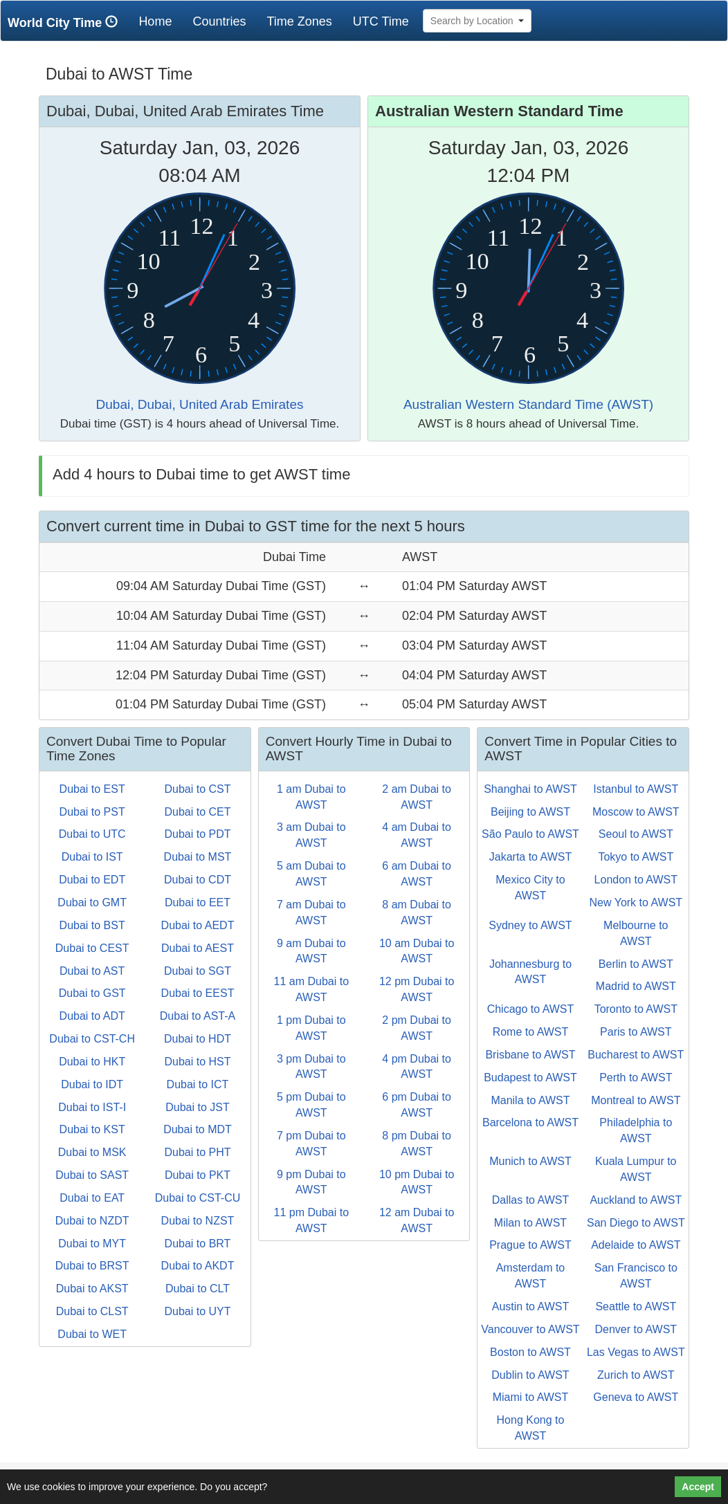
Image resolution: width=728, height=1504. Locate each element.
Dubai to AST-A (197, 1016)
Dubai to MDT (197, 1129)
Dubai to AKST (92, 1288)
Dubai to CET (197, 812)
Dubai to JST (197, 1107)
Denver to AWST (636, 1329)
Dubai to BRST (92, 1266)
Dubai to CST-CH (92, 1039)
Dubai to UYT (197, 1311)
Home (160, 21)
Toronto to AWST (635, 1009)
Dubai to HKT (92, 1061)
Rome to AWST (531, 1032)
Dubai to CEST (92, 948)
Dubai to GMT (92, 902)
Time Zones (298, 21)
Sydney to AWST (530, 925)
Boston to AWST (530, 1352)
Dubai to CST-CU (198, 1198)
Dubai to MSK (92, 1152)
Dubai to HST (197, 1061)
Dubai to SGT (197, 971)
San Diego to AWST (636, 1223)
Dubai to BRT (198, 1243)
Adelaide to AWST (635, 1245)
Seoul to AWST (636, 834)
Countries (219, 21)
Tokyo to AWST (635, 857)
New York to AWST (636, 902)
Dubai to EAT (92, 1198)
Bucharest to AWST (636, 1055)
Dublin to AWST (530, 1375)
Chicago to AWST (530, 1009)
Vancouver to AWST (530, 1329)
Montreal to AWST (635, 1100)
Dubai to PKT (197, 1175)
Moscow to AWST (636, 812)
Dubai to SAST (92, 1175)
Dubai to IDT (92, 1084)
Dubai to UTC (92, 834)
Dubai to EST (92, 789)
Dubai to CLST (92, 1311)
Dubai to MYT (92, 1243)
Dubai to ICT (198, 1084)
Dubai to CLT (197, 1288)
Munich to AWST (530, 1161)
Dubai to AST (92, 971)
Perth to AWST (635, 1077)
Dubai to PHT (197, 1152)
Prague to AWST (530, 1245)
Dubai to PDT (197, 834)
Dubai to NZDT (92, 1221)
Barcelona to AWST (530, 1122)
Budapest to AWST (530, 1077)
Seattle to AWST (635, 1306)
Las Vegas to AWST (636, 1352)
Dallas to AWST (530, 1200)
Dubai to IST (92, 857)
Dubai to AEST (197, 948)
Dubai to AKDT (198, 1266)
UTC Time (381, 21)
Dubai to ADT (92, 1016)
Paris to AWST (635, 1032)
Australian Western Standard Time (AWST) (528, 404)
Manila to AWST (530, 1100)
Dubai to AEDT (198, 925)
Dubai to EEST (198, 993)
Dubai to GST (92, 993)
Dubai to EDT (92, 880)
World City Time (66, 22)
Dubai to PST (92, 812)
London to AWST (635, 880)
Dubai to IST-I (92, 1107)
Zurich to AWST (635, 1375)
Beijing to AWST (530, 812)
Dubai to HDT (197, 1039)
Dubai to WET (92, 1334)
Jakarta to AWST (530, 857)
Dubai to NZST (198, 1221)
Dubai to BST (92, 925)
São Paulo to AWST (530, 834)
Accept (698, 1486)
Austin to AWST (530, 1306)
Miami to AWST (531, 1397)
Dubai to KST (92, 1129)
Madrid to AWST (636, 986)
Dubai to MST (198, 857)
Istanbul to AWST (635, 789)
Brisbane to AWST (530, 1055)
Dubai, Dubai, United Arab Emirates (200, 404)
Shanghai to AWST (530, 789)
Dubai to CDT (197, 880)
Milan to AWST (530, 1223)
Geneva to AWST (635, 1397)
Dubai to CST (197, 789)
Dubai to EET (197, 902)
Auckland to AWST (636, 1200)
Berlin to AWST (636, 964)
